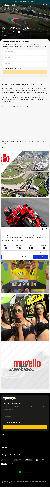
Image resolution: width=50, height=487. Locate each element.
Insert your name (8, 51)
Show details (43, 252)
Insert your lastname (10, 57)
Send (25, 427)
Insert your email (8, 63)
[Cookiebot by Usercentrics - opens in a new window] (43, 229)
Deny (9, 256)
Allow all (41, 256)
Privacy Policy (18, 68)
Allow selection (25, 256)
